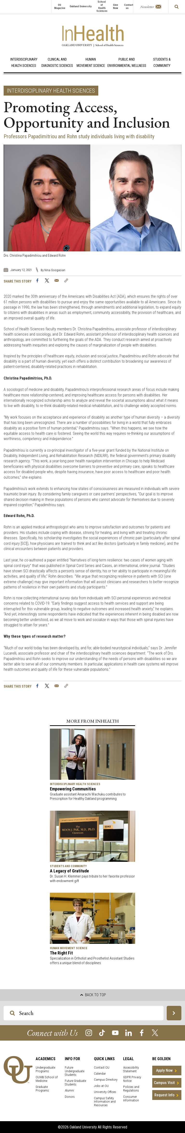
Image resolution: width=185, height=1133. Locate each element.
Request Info (164, 1095)
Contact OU (101, 1067)
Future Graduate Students (75, 1082)
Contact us (128, 6)
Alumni (69, 1090)
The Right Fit (61, 952)
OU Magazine (59, 6)
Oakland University (81, 6)
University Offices (105, 1092)
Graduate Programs (42, 1088)
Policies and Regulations (131, 1088)
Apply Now (164, 1070)
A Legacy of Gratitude (69, 870)
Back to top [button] (93, 995)
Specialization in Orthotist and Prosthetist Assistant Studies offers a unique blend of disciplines (92, 960)
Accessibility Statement (131, 1069)
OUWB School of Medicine (47, 1079)
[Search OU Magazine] (12, 1013)
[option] (92, 201)
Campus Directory (106, 1079)
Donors (70, 1096)
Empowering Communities (73, 788)
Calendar (100, 1073)
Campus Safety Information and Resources (105, 1101)
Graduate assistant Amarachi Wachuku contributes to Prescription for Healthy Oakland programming (88, 796)
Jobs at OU (101, 1086)
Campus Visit (164, 1082)
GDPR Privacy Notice (132, 1079)
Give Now (115, 6)
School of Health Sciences (101, 6)
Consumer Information (131, 1098)
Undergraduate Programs (45, 1069)
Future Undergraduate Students (74, 1071)
